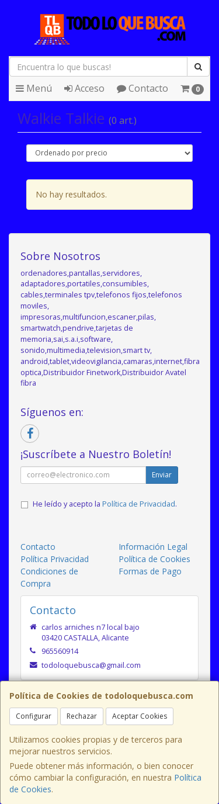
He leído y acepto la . (105, 504)
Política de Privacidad (138, 504)
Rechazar (82, 716)
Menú (34, 88)
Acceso (84, 88)
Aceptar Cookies (139, 716)
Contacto (142, 88)
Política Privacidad (54, 558)
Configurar (33, 716)
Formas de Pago (150, 571)
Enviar (162, 475)
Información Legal (153, 546)
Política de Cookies (154, 558)
